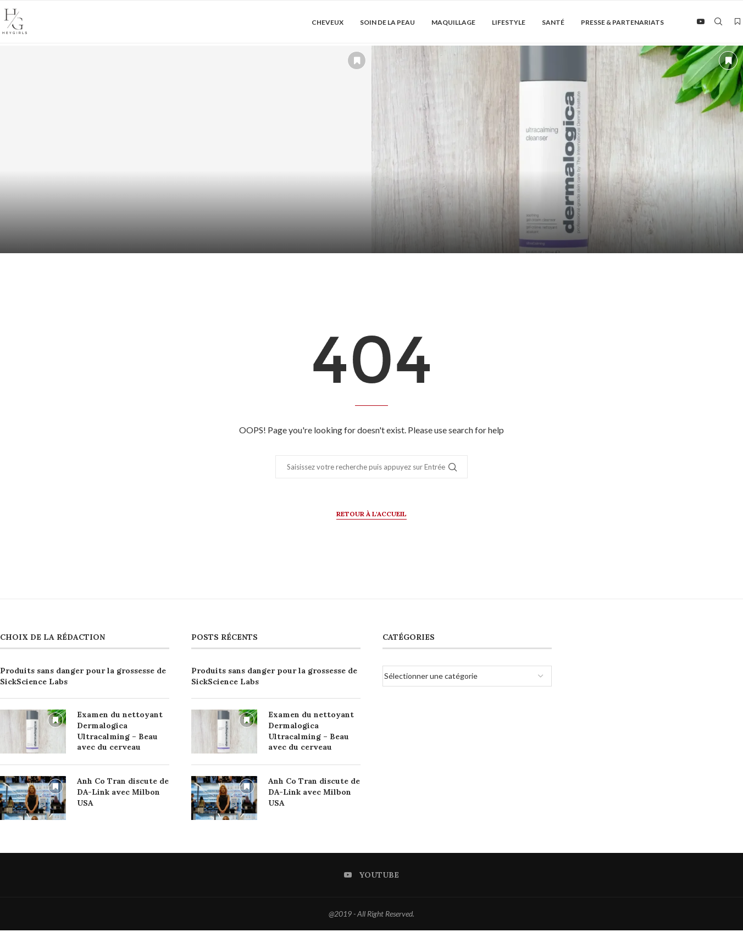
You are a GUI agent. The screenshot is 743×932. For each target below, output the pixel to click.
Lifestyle (508, 22)
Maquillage (453, 22)
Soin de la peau (387, 22)
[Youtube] (701, 22)
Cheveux (327, 22)
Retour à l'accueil (371, 515)
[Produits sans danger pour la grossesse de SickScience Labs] (186, 151)
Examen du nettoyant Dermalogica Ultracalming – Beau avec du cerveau (120, 733)
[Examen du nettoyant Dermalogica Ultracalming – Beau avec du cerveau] (557, 151)
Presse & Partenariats (622, 22)
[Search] (718, 22)
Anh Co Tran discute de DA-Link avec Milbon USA (123, 794)
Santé (553, 22)
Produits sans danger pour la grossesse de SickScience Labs (83, 678)
